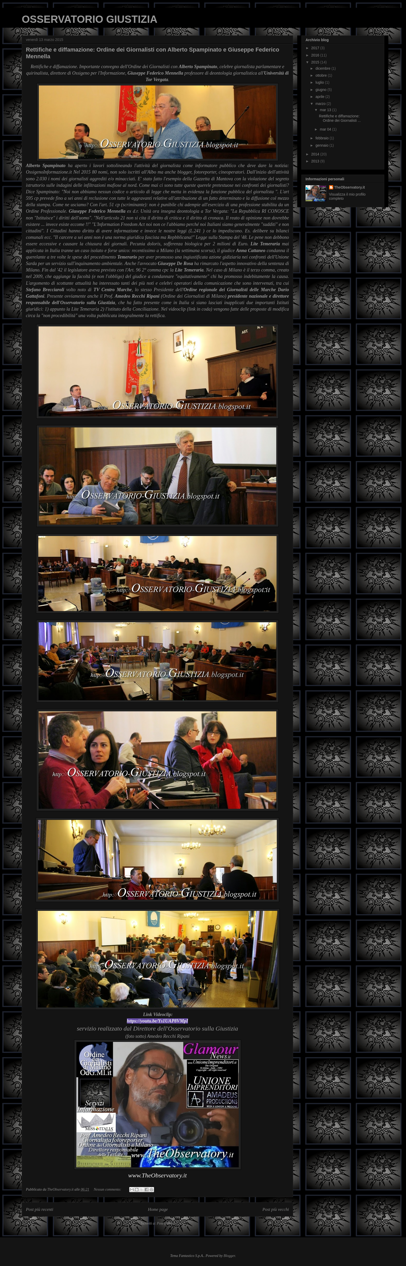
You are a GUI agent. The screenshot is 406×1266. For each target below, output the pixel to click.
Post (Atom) (165, 1223)
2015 (315, 62)
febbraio (322, 138)
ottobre (321, 75)
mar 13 (326, 110)
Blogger (229, 1256)
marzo (321, 104)
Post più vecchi (275, 1209)
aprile (320, 97)
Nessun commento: (108, 1189)
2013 (315, 161)
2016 (315, 55)
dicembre (323, 68)
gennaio (322, 145)
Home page (158, 1209)
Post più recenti (39, 1209)
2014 (315, 154)
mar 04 (326, 129)
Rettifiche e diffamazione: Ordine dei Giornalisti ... (340, 118)
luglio (320, 82)
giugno (321, 90)
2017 (315, 48)
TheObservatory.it (349, 187)
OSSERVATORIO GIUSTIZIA (89, 19)
